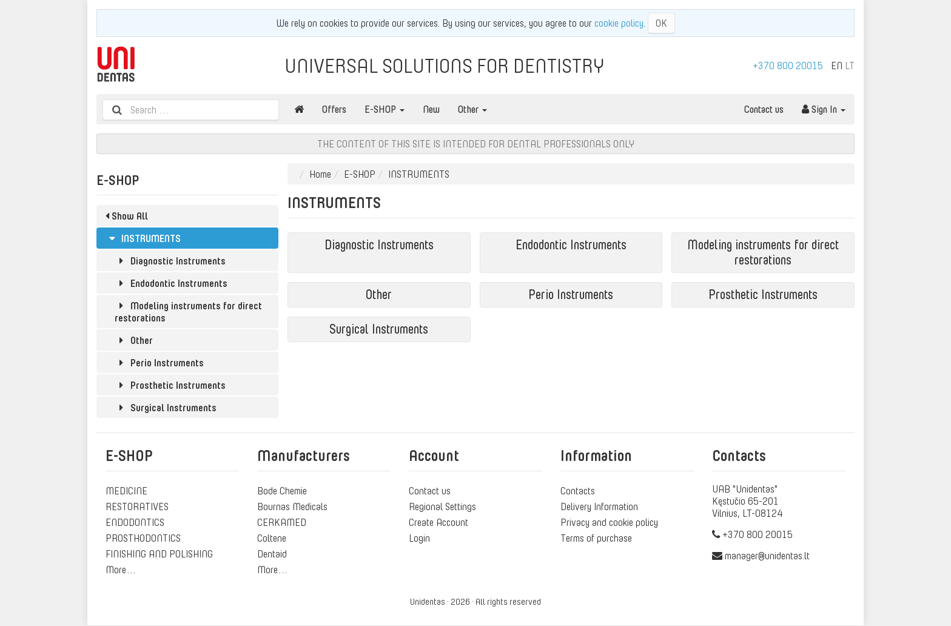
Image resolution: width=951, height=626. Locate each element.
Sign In (823, 109)
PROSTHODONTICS (143, 538)
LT (850, 65)
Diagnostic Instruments (170, 261)
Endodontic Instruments (171, 283)
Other (472, 109)
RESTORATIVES (137, 506)
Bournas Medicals (292, 506)
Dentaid (272, 554)
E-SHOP (385, 109)
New (431, 109)
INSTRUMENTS (143, 238)
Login (419, 538)
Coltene (271, 538)
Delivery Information (599, 506)
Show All (127, 216)
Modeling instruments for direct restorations (188, 312)
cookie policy (619, 23)
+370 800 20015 (788, 65)
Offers (334, 109)
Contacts (577, 491)
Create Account (438, 522)
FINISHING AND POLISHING (159, 554)
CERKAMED (281, 522)
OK (661, 23)
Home (320, 174)
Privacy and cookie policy (609, 522)
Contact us (764, 109)
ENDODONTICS (135, 522)
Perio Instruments (159, 363)
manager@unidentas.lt (767, 556)
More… (121, 570)
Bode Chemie (282, 491)
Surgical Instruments (166, 408)
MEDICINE (126, 491)
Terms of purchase (596, 538)
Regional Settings (442, 506)
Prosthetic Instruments (170, 385)
